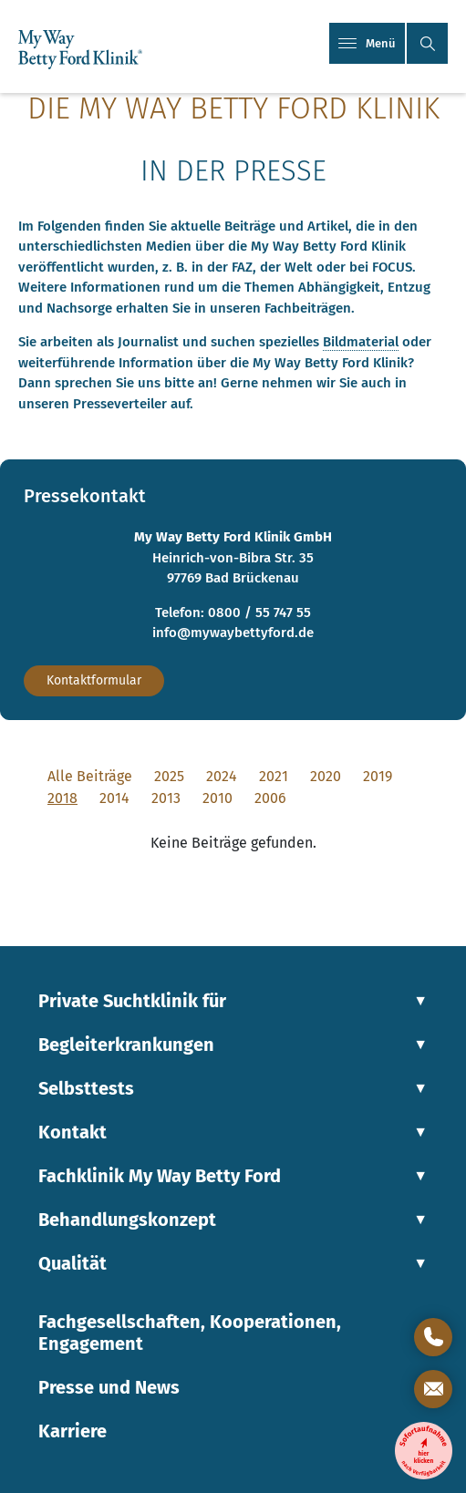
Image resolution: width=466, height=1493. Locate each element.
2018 (62, 798)
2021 (273, 776)
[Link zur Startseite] (80, 50)
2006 (270, 798)
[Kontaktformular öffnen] (433, 1389)
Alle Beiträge (89, 776)
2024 (221, 776)
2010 (217, 798)
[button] (427, 43)
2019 (377, 776)
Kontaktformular (94, 680)
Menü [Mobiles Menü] (367, 43)
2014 (114, 798)
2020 (325, 776)
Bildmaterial (361, 342)
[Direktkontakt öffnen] (433, 1337)
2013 (166, 798)
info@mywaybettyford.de (233, 632)
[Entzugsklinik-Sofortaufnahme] (423, 1450)
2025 (169, 776)
